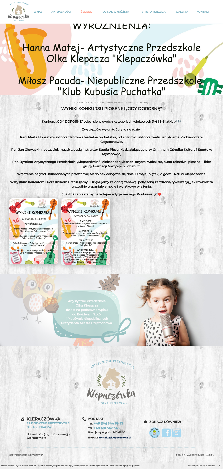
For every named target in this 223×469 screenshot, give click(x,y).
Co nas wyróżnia (115, 11)
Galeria (182, 11)
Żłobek (86, 11)
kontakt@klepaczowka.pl (114, 437)
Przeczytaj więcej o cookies (201, 465)
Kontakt (203, 11)
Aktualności (61, 11)
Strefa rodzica (154, 11)
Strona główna (82, 103)
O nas (38, 11)
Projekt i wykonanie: (195, 455)
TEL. (105, 423)
